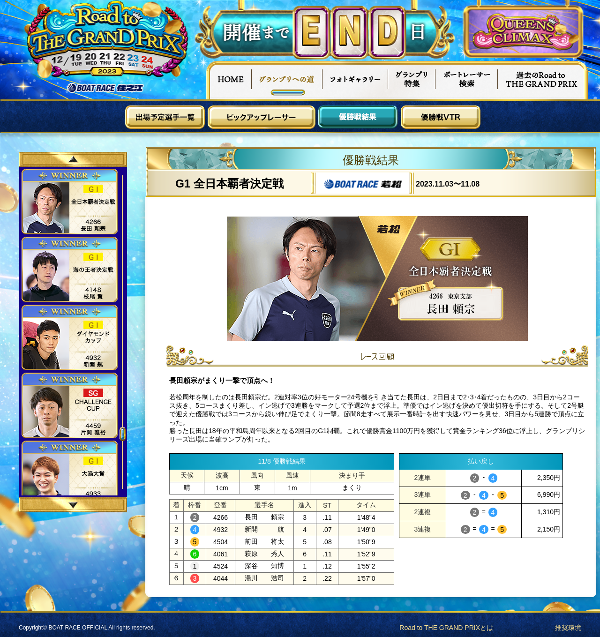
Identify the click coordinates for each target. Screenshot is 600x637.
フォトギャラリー (355, 80)
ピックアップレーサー (261, 117)
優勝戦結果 (358, 117)
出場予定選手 (165, 117)
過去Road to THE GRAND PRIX (542, 80)
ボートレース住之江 (105, 88)
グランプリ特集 (412, 80)
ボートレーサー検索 (467, 80)
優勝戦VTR (440, 117)
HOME (228, 80)
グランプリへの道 (287, 80)
